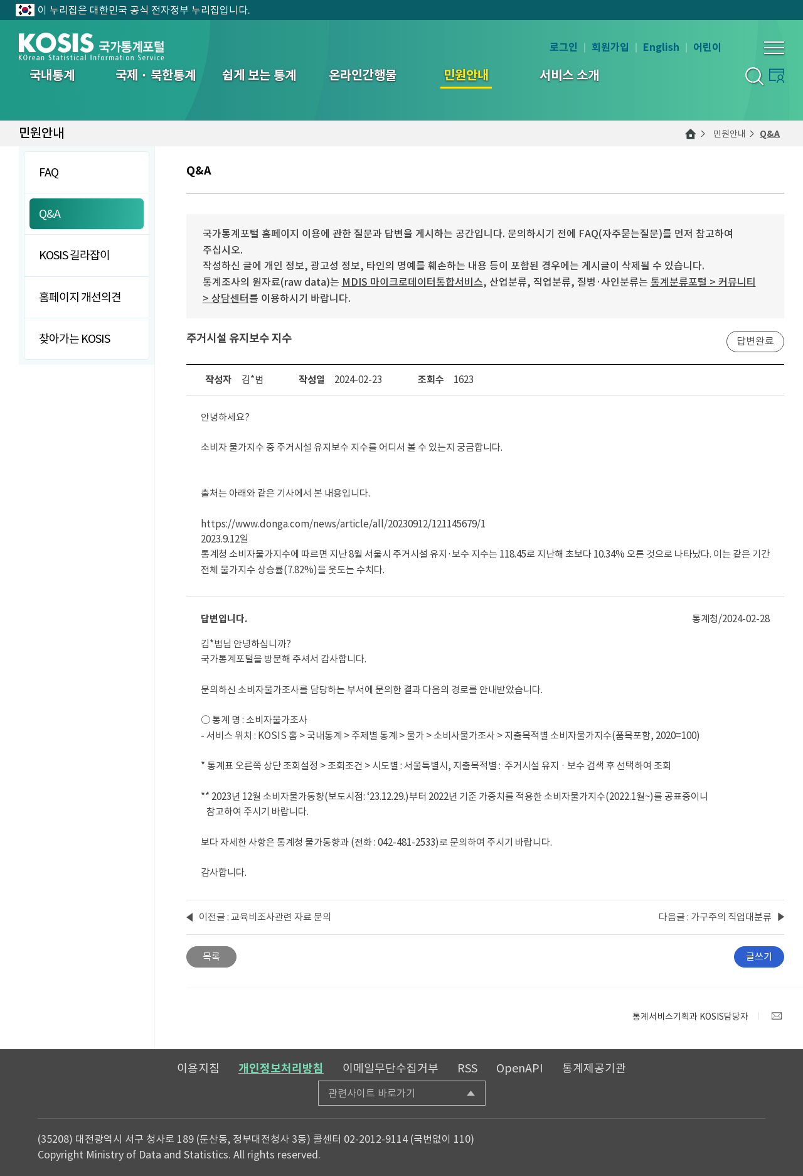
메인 (690, 133)
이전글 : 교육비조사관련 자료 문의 (265, 917)
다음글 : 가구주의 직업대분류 (715, 917)
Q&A (770, 133)
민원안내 (729, 133)
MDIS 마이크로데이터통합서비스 (412, 282)
